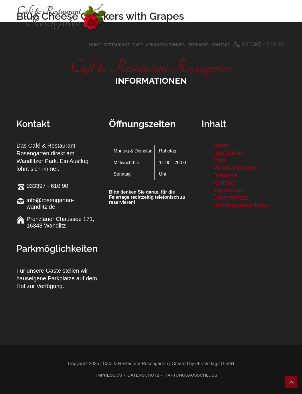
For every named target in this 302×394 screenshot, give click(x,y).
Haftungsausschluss (241, 204)
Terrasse (198, 45)
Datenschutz (230, 197)
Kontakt (221, 45)
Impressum (228, 190)
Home (95, 45)
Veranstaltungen (165, 45)
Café (138, 45)
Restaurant (117, 45)
